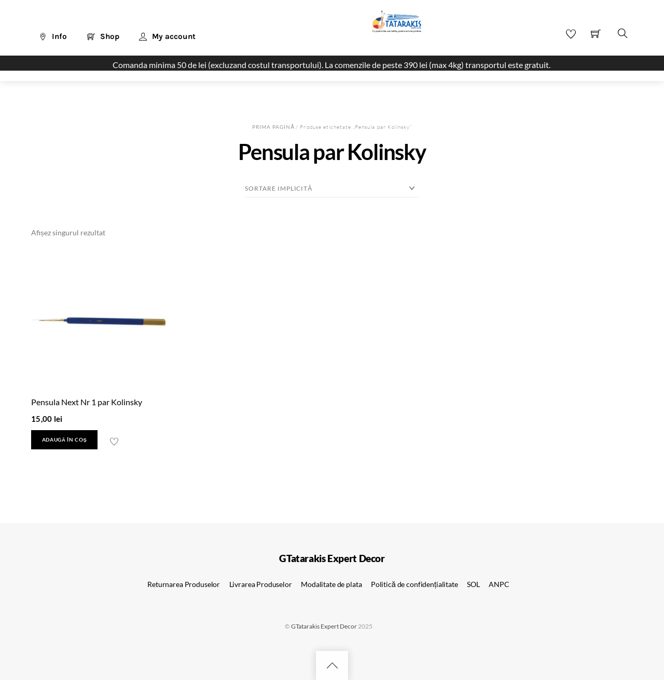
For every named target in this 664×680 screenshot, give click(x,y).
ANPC (499, 584)
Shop (103, 36)
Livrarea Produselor (260, 584)
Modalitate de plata (331, 584)
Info (53, 36)
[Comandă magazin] (332, 188)
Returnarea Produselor (183, 584)
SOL (473, 584)
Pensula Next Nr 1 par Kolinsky (86, 402)
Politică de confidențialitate (414, 584)
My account (167, 36)
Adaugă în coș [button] (64, 440)
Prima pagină (273, 127)
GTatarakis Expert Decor (324, 626)
